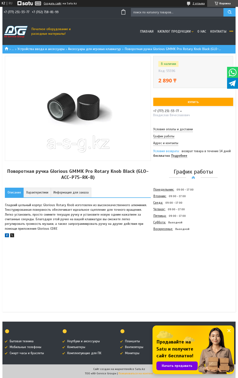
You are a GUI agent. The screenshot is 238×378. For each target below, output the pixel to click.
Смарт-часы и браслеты (27, 353)
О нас (201, 31)
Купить (193, 102)
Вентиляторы (134, 347)
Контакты (218, 31)
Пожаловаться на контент (136, 373)
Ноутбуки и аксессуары (83, 341)
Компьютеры (76, 347)
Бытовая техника (22, 341)
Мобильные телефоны (25, 347)
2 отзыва (199, 3)
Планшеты (132, 341)
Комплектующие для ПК (84, 353)
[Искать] (229, 12)
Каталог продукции (174, 31)
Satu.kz (140, 369)
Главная (146, 31)
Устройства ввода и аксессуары (41, 49)
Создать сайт (52, 3)
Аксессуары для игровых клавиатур (94, 49)
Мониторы (132, 353)
